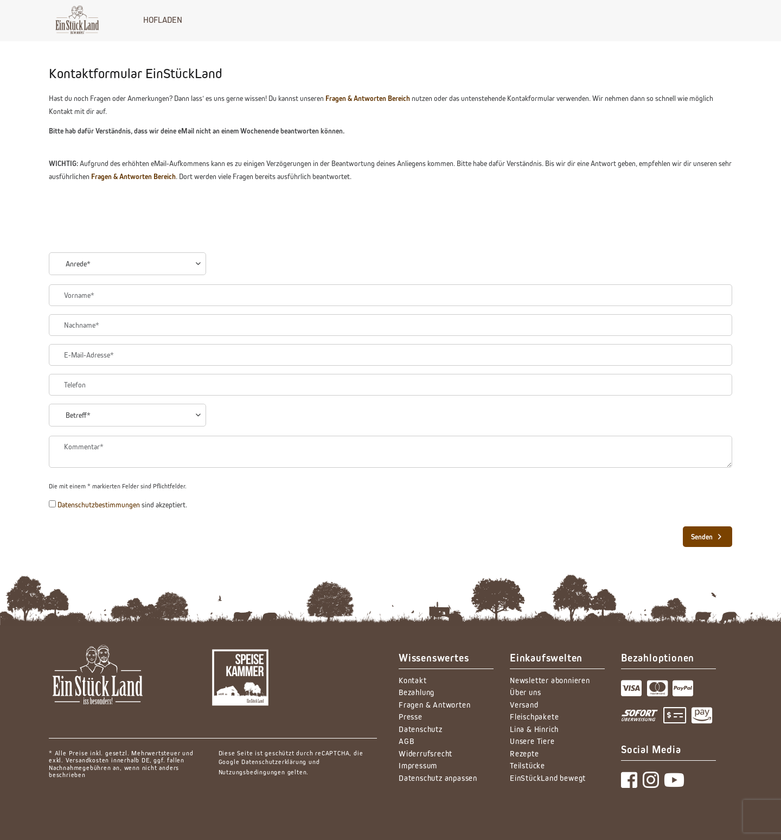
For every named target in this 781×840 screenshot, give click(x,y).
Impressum (418, 765)
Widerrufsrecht (425, 753)
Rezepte (524, 753)
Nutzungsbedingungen (252, 771)
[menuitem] (163, 19)
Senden (706, 534)
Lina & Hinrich (534, 729)
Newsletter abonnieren (550, 680)
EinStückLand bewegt (548, 777)
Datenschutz (421, 729)
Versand (524, 704)
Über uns (525, 692)
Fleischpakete (534, 716)
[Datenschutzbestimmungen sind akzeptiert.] (52, 503)
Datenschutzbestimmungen (98, 504)
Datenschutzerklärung (273, 761)
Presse (410, 716)
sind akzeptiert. (122, 504)
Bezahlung (416, 692)
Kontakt (413, 680)
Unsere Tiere (532, 741)
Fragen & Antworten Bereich (367, 98)
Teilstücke (527, 765)
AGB (406, 741)
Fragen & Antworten (434, 704)
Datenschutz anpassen (438, 777)
